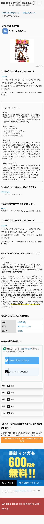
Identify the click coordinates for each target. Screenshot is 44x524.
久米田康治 (22, 322)
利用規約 (21, 490)
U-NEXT (4, 77)
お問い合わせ (31, 490)
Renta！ (4, 208)
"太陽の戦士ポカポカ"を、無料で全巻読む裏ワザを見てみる (22, 440)
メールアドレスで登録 (16, 372)
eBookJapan (5, 192)
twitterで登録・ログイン (17, 360)
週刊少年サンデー (24, 326)
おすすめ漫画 (26, 349)
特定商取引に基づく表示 (25, 490)
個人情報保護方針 (17, 490)
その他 (20, 331)
